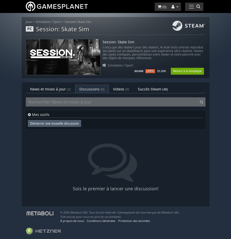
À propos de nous (72, 221)
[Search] (201, 102)
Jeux (29, 22)
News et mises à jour (50, 89)
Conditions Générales (101, 221)
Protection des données (134, 221)
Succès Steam (153, 89)
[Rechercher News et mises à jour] (112, 102)
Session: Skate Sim (78, 22)
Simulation (43, 22)
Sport (57, 22)
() (161, 6)
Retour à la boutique (187, 71)
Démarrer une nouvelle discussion (54, 123)
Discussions (91, 89)
